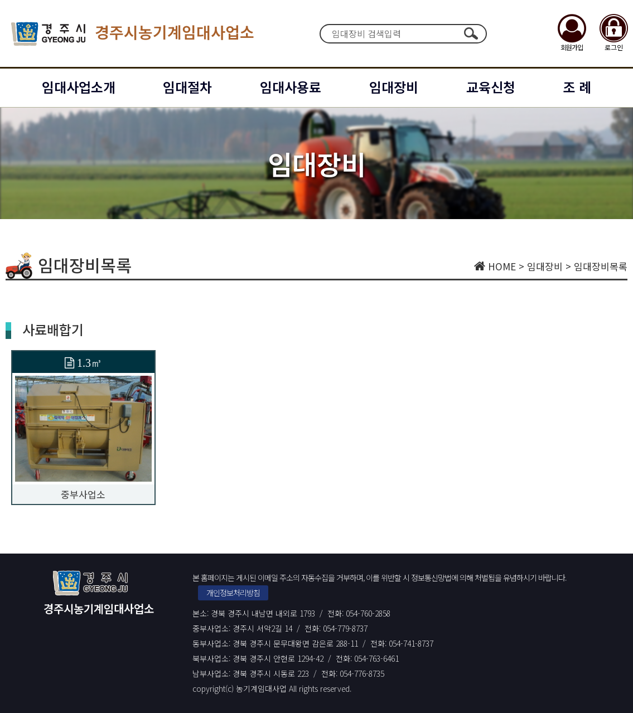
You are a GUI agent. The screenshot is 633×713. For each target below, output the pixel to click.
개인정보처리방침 (233, 592)
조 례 (577, 86)
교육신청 (490, 86)
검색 (471, 33)
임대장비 (393, 86)
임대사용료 (290, 86)
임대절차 (187, 86)
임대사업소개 (78, 86)
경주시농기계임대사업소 (132, 34)
